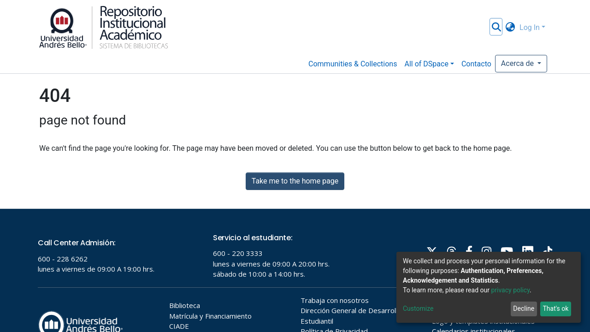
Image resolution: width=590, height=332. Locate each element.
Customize (418, 308)
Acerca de (518, 63)
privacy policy (510, 290)
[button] (510, 27)
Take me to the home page (295, 181)
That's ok (555, 308)
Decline (523, 308)
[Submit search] (496, 28)
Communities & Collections (352, 63)
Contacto (476, 63)
